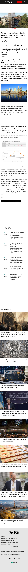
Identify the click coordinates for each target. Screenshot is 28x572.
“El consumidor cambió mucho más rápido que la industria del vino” (16, 268)
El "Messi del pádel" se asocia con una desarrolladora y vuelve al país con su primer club (16, 260)
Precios (9, 201)
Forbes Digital (4, 40)
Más (16, 228)
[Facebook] (9, 559)
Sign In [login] (25, 2)
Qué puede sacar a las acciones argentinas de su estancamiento (13, 440)
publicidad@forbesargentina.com (11, 538)
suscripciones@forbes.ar (11, 544)
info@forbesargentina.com (9, 540)
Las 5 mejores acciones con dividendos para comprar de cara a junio (12, 386)
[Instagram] (14, 559)
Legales (18, 553)
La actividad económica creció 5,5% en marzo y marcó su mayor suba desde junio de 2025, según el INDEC (13, 413)
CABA (3, 201)
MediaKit (3, 551)
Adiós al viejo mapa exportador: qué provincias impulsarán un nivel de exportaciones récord (12, 522)
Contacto (13, 551)
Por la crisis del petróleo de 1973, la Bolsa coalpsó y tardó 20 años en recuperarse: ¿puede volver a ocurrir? (13, 334)
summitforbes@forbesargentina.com (11, 542)
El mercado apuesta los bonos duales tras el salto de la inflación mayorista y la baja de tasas (14, 466)
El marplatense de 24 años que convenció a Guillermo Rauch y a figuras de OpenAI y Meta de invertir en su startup (17, 236)
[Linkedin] (19, 559)
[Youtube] (16, 559)
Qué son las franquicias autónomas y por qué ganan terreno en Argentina (16, 277)
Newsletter (8, 551)
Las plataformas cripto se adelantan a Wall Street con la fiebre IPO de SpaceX (14, 361)
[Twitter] (12, 559)
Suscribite (19, 1)
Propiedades (16, 201)
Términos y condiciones (11, 553)
